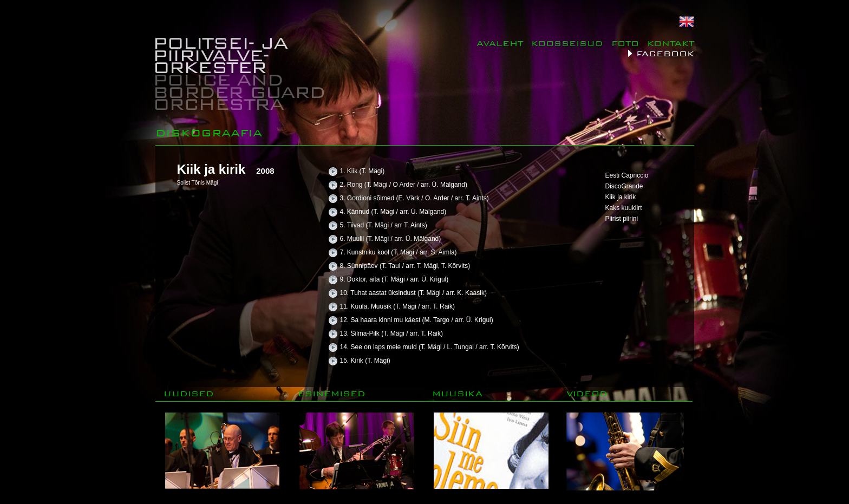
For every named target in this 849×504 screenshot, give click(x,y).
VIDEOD (587, 393)
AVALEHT (499, 43)
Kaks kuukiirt (623, 208)
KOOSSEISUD (567, 43)
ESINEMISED (331, 393)
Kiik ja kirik (620, 197)
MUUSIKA (457, 393)
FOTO (625, 43)
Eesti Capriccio (627, 175)
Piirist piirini (621, 218)
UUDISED (189, 393)
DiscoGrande (624, 186)
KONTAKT (670, 43)
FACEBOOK (665, 53)
